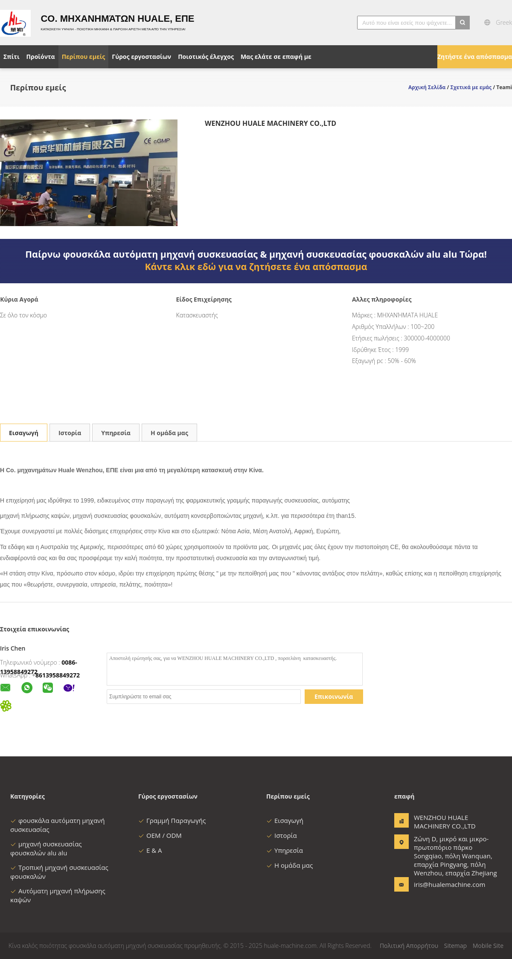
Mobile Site (488, 946)
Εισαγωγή (23, 433)
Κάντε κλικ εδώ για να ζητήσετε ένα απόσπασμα (256, 266)
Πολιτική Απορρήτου (409, 946)
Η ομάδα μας (169, 433)
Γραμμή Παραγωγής (172, 820)
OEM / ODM (160, 835)
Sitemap (455, 946)
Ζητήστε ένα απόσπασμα (474, 56)
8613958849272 (57, 675)
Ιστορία (69, 433)
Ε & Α (150, 850)
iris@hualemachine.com (441, 884)
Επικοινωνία (333, 696)
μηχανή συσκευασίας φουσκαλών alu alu (46, 848)
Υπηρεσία (116, 433)
